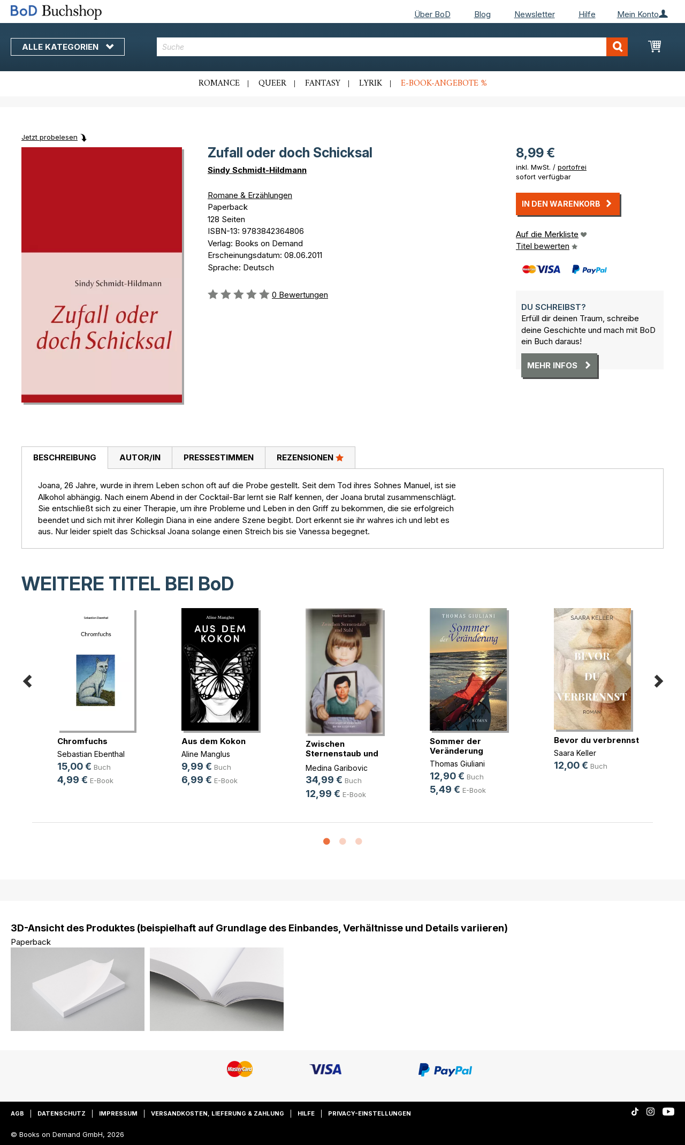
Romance (219, 83)
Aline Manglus (205, 754)
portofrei (572, 167)
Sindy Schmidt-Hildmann (257, 170)
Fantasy (322, 83)
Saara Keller (575, 752)
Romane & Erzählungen (250, 195)
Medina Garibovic (337, 767)
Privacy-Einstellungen (369, 1113)
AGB (17, 1113)
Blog (482, 14)
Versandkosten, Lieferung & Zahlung (217, 1113)
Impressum (118, 1113)
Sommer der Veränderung (456, 746)
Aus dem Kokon (213, 741)
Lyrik (370, 83)
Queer (272, 83)
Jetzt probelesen (49, 137)
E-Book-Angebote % (444, 83)
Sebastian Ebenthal (91, 754)
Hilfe (587, 14)
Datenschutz (61, 1113)
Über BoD (432, 14)
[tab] (64, 458)
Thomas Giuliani (457, 763)
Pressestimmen (219, 457)
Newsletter (534, 14)
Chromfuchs (82, 741)
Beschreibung (64, 457)
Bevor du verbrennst (596, 740)
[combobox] (392, 46)
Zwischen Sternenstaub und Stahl (342, 753)
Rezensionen (310, 457)
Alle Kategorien (67, 47)
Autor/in (140, 457)
